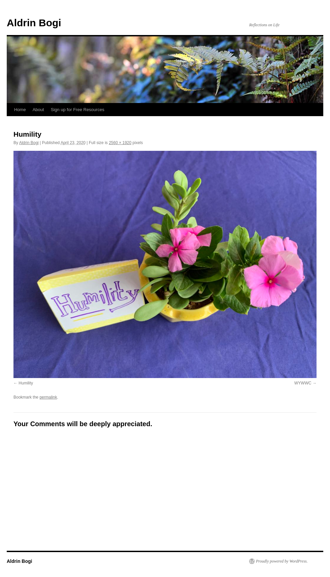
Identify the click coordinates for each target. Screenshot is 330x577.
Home (20, 109)
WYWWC (302, 383)
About (38, 109)
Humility (26, 383)
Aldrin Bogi (34, 22)
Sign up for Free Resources (77, 109)
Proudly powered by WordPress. (282, 561)
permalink (48, 397)
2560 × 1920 (120, 142)
